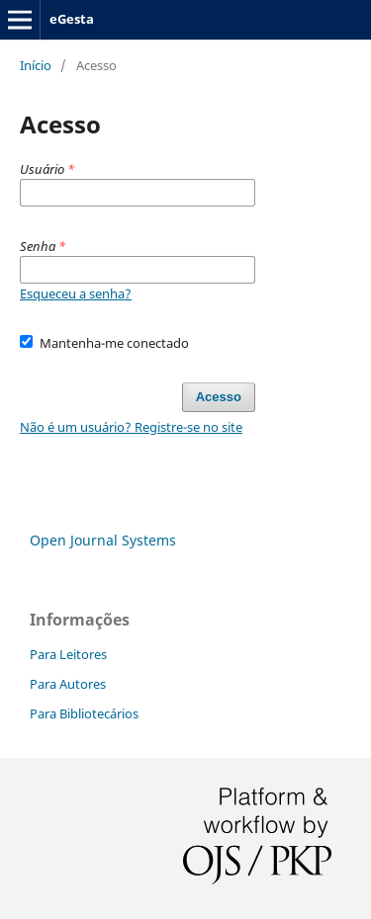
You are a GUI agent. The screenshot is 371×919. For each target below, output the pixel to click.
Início (35, 65)
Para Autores (68, 684)
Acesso (218, 396)
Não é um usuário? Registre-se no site (131, 427)
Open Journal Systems (103, 540)
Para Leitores (68, 654)
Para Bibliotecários (84, 713)
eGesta (71, 19)
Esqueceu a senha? (76, 293)
